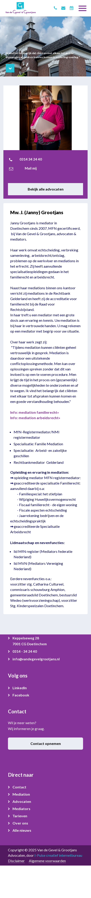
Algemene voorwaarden (47, 861)
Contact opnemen (45, 743)
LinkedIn (19, 688)
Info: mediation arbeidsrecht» (35, 418)
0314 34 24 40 (31, 159)
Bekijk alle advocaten (46, 189)
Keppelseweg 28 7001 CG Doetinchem (29, 641)
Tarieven (19, 816)
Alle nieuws (21, 830)
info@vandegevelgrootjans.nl (36, 659)
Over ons (20, 823)
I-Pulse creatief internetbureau (58, 855)
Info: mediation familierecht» (34, 412)
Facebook (20, 695)
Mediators (21, 808)
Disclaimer (16, 861)
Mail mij (31, 168)
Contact (19, 787)
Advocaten (21, 801)
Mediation (21, 794)
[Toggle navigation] (82, 6)
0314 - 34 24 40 (24, 651)
